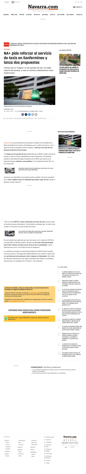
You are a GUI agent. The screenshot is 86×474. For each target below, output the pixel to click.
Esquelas (79, 14)
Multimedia (70, 14)
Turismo (48, 460)
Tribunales (8, 446)
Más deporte (34, 444)
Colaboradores (21, 440)
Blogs (19, 442)
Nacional (45, 14)
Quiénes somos (50, 437)
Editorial (7, 456)
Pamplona (14, 14)
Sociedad (8, 448)
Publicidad (48, 442)
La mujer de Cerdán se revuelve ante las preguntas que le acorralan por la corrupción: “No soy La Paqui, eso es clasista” (72, 293)
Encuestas (20, 444)
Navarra (6, 14)
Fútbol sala (33, 442)
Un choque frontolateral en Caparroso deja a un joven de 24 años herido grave (71, 354)
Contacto (48, 439)
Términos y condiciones (52, 367)
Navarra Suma (8, 143)
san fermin (9, 118)
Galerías (33, 454)
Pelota (19, 456)
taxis (35, 118)
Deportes (37, 14)
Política (7, 442)
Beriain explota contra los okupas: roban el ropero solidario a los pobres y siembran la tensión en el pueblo (70, 337)
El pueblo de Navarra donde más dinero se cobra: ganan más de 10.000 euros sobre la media (72, 328)
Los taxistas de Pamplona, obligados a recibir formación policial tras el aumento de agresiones (35, 232)
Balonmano (34, 440)
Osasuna (29, 14)
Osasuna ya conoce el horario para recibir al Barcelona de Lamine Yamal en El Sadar (71, 321)
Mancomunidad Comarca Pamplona (23, 118)
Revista (52, 14)
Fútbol (19, 451)
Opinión (21, 14)
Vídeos (33, 456)
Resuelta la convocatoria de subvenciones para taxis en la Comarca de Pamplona (69, 151)
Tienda (48, 463)
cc (75, 440)
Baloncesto (21, 453)
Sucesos (8, 444)
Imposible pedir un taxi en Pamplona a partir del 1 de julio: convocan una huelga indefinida (35, 169)
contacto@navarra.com (17, 301)
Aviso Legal (49, 453)
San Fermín (60, 14)
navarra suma (42, 118)
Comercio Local (34, 293)
